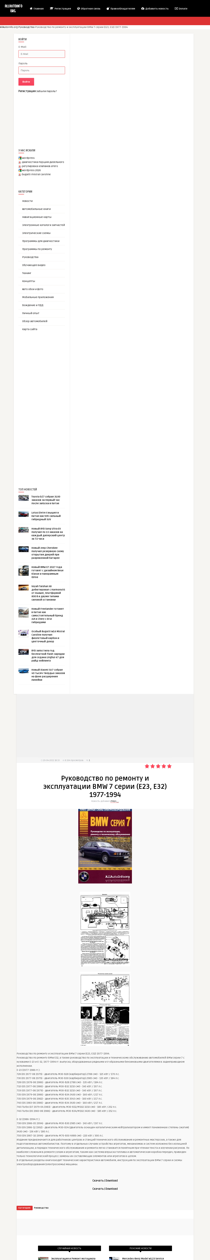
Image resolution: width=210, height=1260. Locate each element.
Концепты (28, 281)
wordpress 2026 (31, 170)
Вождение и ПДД (32, 305)
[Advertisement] (46, 403)
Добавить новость (155, 8)
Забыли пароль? (46, 91)
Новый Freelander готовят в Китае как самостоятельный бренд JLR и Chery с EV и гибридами (47, 615)
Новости (27, 201)
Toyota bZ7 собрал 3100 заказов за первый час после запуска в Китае (45, 500)
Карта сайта (29, 329)
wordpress (28, 158)
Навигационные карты (36, 217)
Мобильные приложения (38, 297)
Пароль (23, 63)
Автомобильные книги (36, 209)
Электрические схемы (36, 233)
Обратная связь (88, 8)
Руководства (26, 27)
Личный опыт (30, 313)
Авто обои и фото (32, 289)
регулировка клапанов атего (40, 166)
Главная (36, 8)
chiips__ (114, 801)
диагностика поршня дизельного (43, 162)
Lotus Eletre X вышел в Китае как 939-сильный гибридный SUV (46, 516)
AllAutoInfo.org (9, 27)
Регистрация (60, 8)
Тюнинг (26, 273)
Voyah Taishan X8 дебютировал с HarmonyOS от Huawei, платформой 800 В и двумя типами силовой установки (48, 593)
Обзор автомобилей (34, 321)
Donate (180, 8)
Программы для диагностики (40, 241)
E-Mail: (22, 46)
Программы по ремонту (37, 249)
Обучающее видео (33, 265)
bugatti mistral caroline (36, 174)
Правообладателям (120, 8)
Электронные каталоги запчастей (43, 225)
